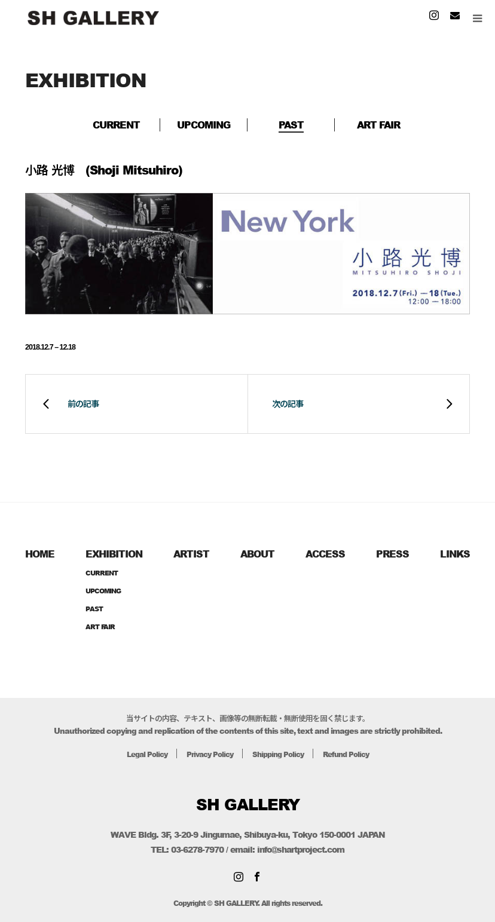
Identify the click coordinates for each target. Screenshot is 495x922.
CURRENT (116, 124)
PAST (291, 124)
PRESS (392, 553)
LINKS (455, 553)
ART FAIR (378, 124)
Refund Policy (352, 754)
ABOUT (257, 553)
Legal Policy (139, 754)
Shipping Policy (280, 754)
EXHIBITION (113, 553)
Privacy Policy (207, 754)
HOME (39, 553)
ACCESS (325, 553)
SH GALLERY (248, 804)
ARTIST (191, 553)
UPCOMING (203, 124)
